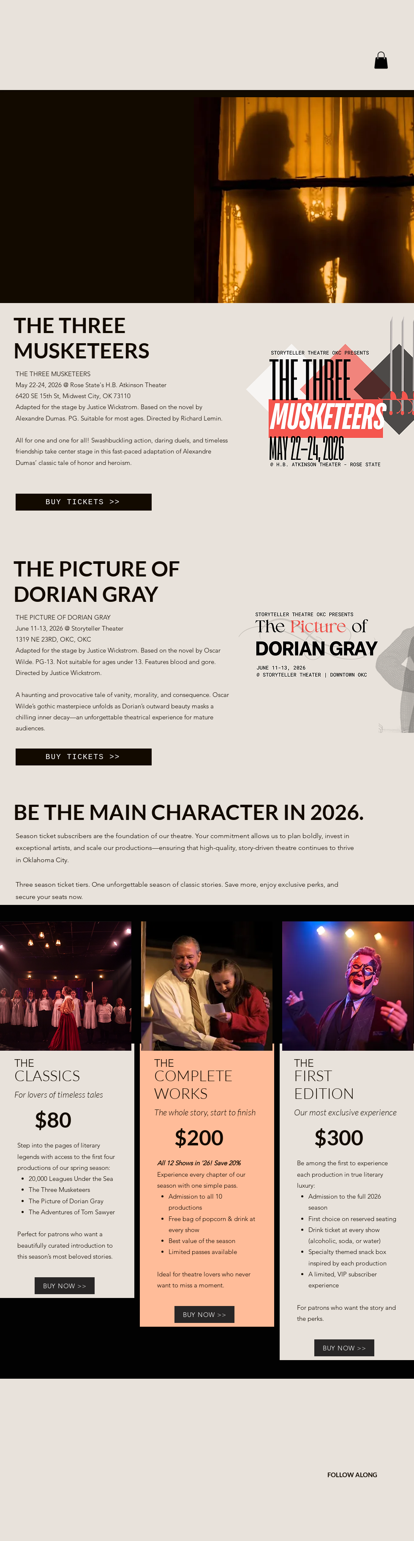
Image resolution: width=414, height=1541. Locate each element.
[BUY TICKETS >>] (84, 502)
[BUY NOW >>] (65, 1285)
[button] (381, 60)
